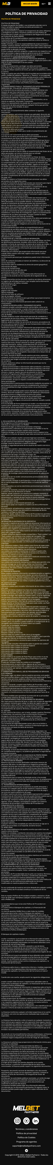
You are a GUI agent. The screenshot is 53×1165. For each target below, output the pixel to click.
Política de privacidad (26, 1133)
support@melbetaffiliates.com (24, 57)
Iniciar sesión (30, 4)
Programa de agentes (26, 1142)
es (43, 4)
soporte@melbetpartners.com (26, 1146)
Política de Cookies (26, 1137)
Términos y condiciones (26, 1129)
